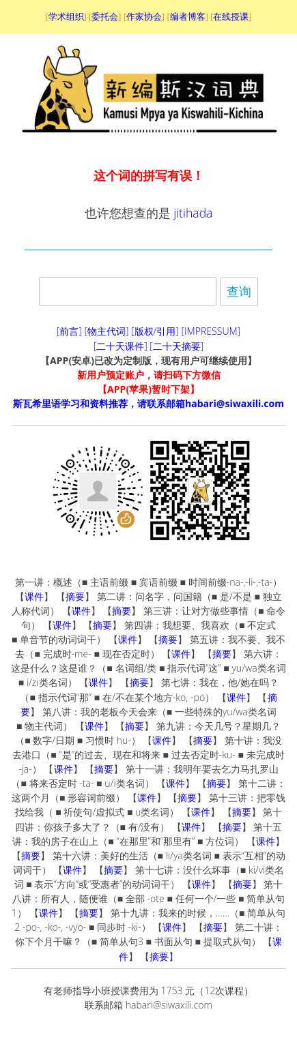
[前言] (69, 331)
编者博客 (188, 16)
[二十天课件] (120, 346)
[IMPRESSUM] (211, 331)
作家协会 (144, 16)
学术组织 (66, 16)
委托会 (104, 16)
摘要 (75, 596)
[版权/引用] (155, 331)
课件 (34, 596)
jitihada (192, 213)
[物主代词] (106, 331)
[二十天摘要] (176, 346)
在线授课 (231, 16)
